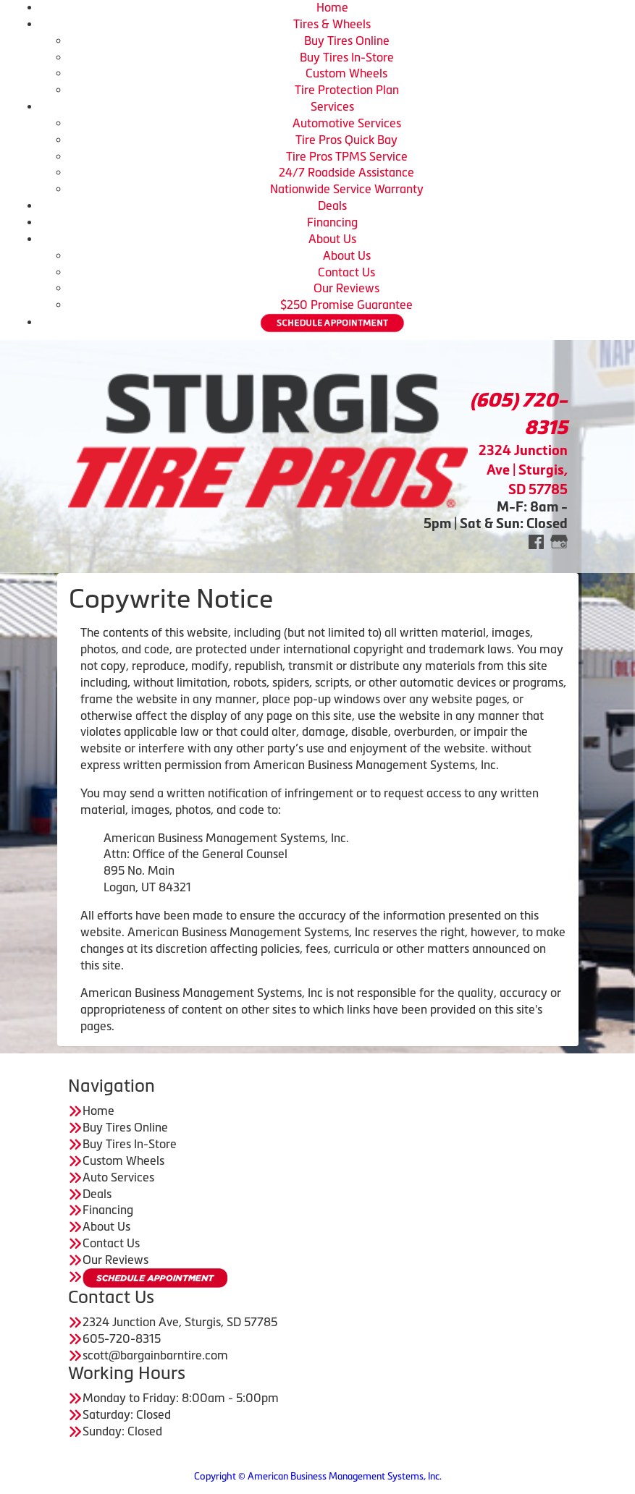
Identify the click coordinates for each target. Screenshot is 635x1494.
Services (332, 106)
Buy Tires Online (347, 40)
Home (332, 7)
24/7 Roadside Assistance (346, 172)
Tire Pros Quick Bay (346, 139)
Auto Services (118, 1177)
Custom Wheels (346, 73)
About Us (332, 238)
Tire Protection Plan (347, 89)
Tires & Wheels (332, 23)
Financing (332, 222)
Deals (332, 205)
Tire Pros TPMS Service (347, 156)
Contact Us (346, 272)
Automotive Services (347, 123)
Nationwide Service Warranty (347, 188)
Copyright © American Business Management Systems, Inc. (318, 1476)
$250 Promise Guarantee (346, 304)
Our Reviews (346, 287)
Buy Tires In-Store (347, 57)
